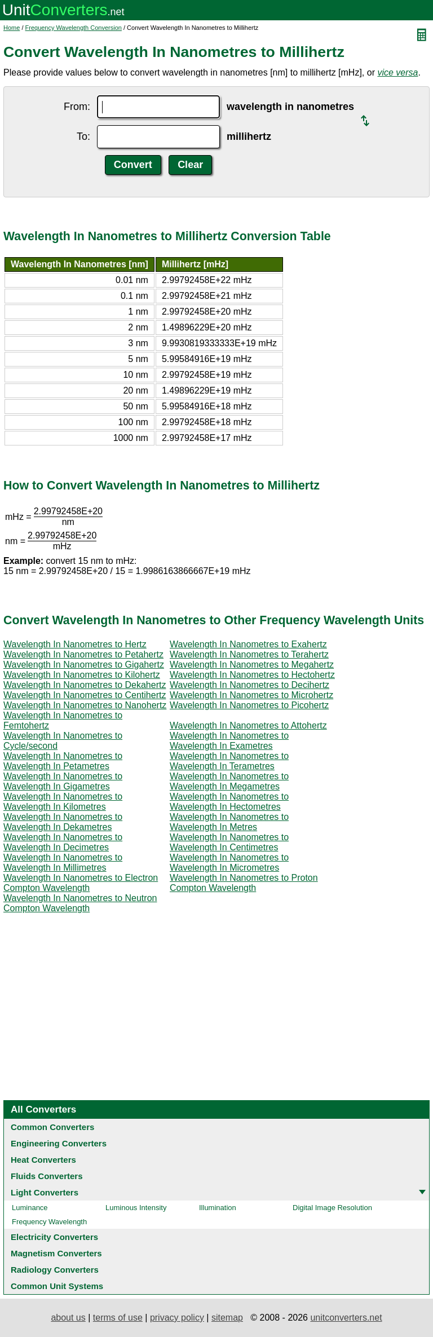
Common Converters (52, 1127)
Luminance (30, 1207)
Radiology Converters (55, 1269)
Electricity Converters (54, 1237)
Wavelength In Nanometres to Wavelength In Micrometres (229, 862)
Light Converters (44, 1192)
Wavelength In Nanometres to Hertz (75, 644)
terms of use (118, 1317)
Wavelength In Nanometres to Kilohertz (81, 674)
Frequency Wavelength (49, 1221)
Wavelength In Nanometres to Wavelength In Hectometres (229, 801)
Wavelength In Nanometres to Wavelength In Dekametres (62, 822)
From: (77, 106)
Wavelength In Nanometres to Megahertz (252, 664)
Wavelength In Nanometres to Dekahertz (84, 685)
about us (68, 1317)
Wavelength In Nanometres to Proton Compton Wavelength (244, 883)
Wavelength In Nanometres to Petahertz (83, 654)
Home (11, 27)
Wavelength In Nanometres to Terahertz (249, 654)
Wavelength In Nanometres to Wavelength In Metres (229, 822)
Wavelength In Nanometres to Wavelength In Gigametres (62, 781)
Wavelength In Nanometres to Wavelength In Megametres (229, 781)
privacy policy (177, 1317)
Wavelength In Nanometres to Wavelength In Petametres (62, 761)
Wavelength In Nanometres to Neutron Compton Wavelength (80, 903)
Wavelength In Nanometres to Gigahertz (83, 664)
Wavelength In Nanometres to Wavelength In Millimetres (62, 862)
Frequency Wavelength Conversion (73, 27)
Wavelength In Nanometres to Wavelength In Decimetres (62, 842)
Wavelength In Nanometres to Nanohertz (84, 705)
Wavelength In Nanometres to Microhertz (251, 695)
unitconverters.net (346, 1317)
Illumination (217, 1207)
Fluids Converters (47, 1176)
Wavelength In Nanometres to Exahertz (248, 644)
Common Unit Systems (57, 1286)
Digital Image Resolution (332, 1207)
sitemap (227, 1317)
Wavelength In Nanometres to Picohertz (249, 705)
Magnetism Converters (56, 1253)
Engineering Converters (59, 1143)
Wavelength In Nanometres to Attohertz (248, 725)
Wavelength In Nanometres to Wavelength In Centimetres (229, 842)
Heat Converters (43, 1159)
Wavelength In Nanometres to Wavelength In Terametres (229, 761)
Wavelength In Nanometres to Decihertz (249, 685)
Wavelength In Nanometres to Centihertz (84, 695)
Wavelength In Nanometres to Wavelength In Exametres (229, 741)
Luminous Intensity (135, 1207)
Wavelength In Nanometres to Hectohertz (252, 674)
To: (83, 136)
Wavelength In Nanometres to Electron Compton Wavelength (80, 883)
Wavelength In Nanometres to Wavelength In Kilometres (62, 801)
